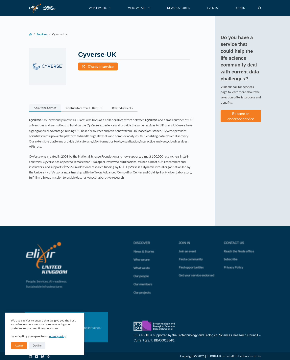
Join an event (187, 243)
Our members (142, 276)
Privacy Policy (233, 259)
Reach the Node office (239, 243)
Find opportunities (191, 259)
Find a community (191, 251)
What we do (101, 8)
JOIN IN (184, 235)
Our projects (142, 285)
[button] (45, 108)
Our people (141, 268)
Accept (19, 345)
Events (212, 8)
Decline (37, 345)
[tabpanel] (111, 148)
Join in (240, 8)
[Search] (259, 8)
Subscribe (230, 251)
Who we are (140, 8)
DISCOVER (141, 235)
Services (42, 34)
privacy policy (57, 336)
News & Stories (178, 8)
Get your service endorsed (196, 268)
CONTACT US (234, 235)
